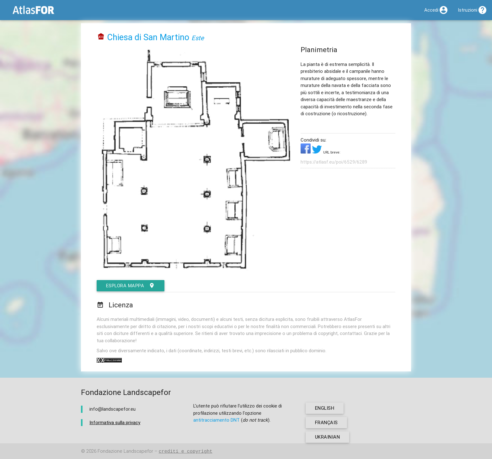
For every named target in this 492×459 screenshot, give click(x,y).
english (325, 408)
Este (197, 38)
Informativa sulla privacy (114, 422)
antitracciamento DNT (216, 420)
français (326, 422)
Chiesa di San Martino (148, 37)
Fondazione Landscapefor (125, 451)
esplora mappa (131, 285)
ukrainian (327, 437)
